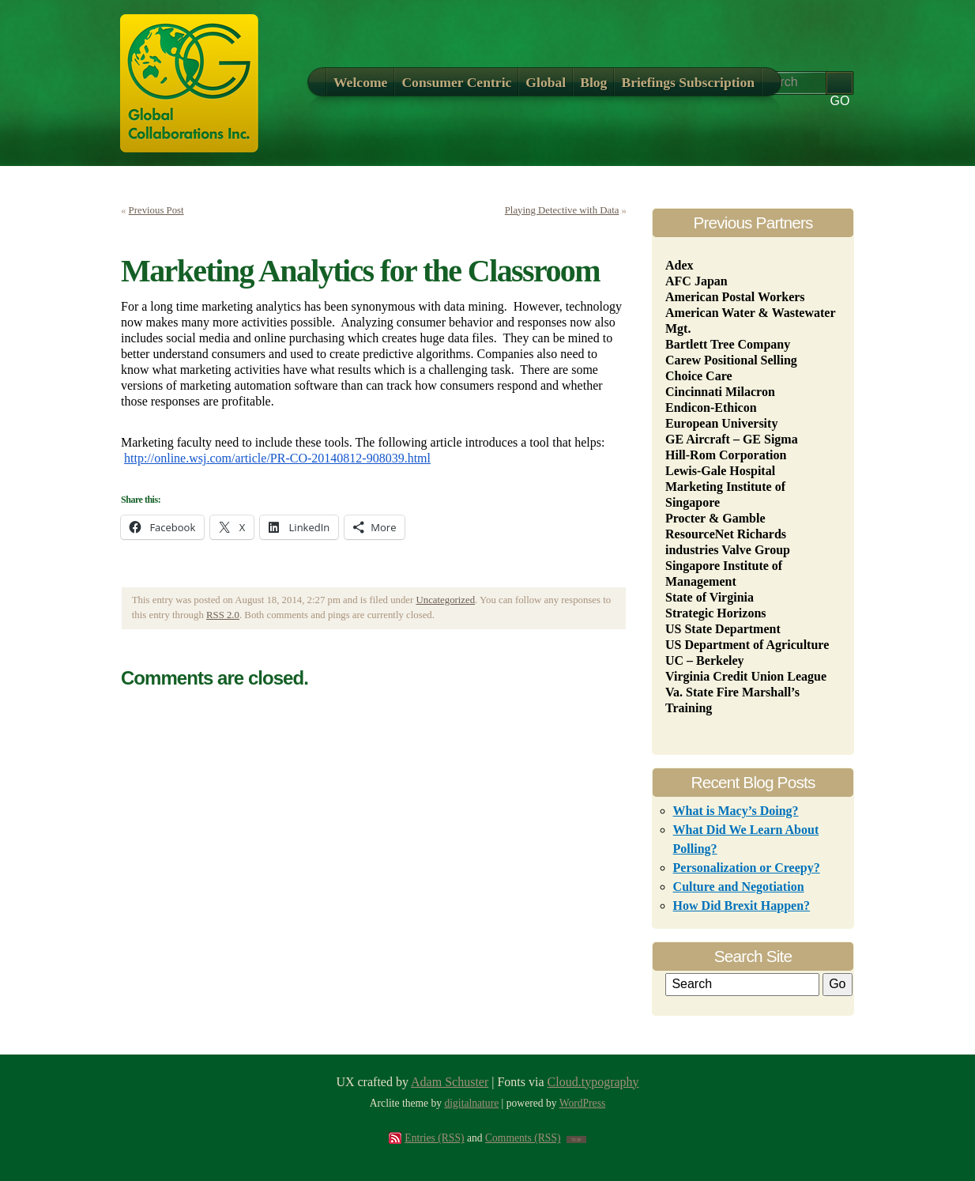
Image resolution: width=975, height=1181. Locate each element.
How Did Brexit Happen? (742, 905)
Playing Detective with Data (562, 210)
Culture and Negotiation (738, 886)
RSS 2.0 (222, 615)
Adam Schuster (449, 1082)
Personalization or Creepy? (746, 867)
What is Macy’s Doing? (736, 810)
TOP (576, 1139)
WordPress (582, 1103)
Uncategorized (446, 600)
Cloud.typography (593, 1082)
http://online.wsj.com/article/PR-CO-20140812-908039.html (277, 458)
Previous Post (156, 210)
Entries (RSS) (434, 1138)
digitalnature (472, 1103)
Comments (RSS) (523, 1138)
